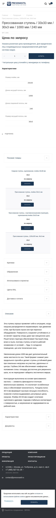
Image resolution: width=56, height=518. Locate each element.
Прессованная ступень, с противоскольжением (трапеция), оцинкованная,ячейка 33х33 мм (29, 253)
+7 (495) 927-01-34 (13, 509)
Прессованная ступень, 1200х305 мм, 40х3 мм (28, 276)
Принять (34, 502)
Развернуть (8, 501)
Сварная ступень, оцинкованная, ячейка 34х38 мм (29, 210)
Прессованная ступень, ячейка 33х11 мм (29, 231)
